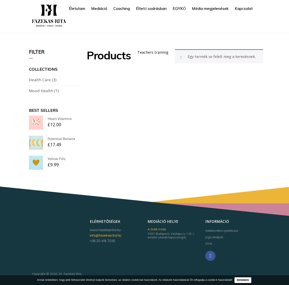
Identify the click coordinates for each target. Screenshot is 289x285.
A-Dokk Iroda (157, 229)
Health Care (40, 79)
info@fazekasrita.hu (105, 235)
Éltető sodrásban (151, 8)
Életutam (77, 8)
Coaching (121, 8)
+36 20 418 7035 (102, 240)
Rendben (243, 280)
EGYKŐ (179, 8)
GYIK (208, 243)
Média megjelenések (210, 8)
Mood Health (41, 90)
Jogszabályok (214, 237)
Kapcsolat (244, 8)
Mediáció (99, 8)
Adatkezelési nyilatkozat (221, 230)
